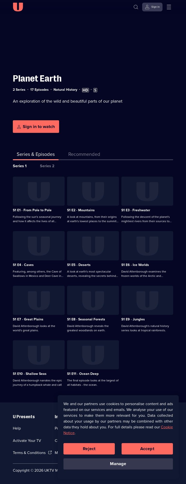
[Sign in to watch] (36, 126)
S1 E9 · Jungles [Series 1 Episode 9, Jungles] (133, 319)
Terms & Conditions (29, 452)
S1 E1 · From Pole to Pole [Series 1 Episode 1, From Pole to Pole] (32, 210)
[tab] (84, 155)
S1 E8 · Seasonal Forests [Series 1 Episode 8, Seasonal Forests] (86, 319)
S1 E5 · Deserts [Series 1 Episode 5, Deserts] (79, 264)
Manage (118, 465)
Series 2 (47, 166)
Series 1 (20, 166)
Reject (89, 450)
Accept (147, 450)
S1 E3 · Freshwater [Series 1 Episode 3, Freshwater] (135, 210)
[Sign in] (152, 7)
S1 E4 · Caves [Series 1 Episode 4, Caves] (23, 264)
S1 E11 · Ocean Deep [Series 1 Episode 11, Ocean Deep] (83, 373)
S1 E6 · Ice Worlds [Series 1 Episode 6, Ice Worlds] (135, 264)
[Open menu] (168, 7)
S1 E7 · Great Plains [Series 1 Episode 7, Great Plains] (28, 319)
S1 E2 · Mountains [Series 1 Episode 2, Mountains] (81, 210)
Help (17, 428)
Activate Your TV (27, 440)
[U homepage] (18, 7)
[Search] (137, 7)
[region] (118, 438)
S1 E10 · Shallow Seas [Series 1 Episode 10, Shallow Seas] (29, 373)
